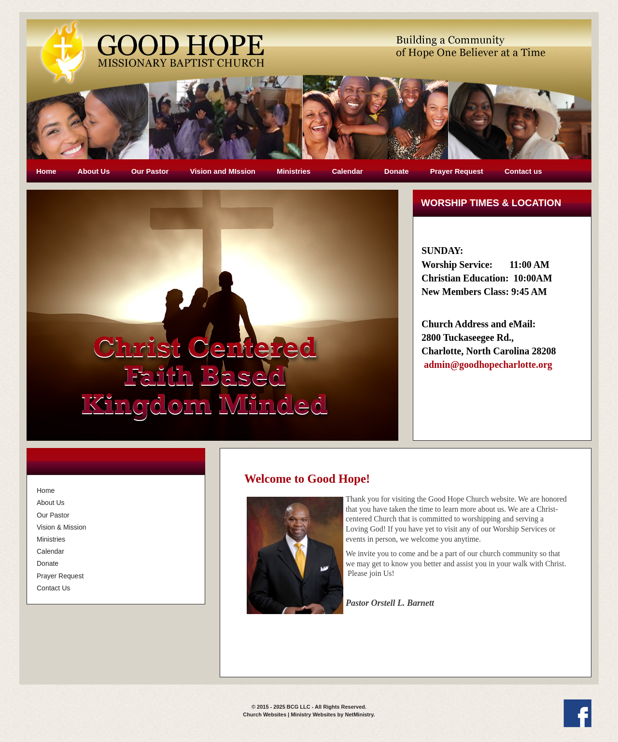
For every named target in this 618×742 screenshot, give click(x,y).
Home (46, 171)
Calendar (347, 171)
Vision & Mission (61, 527)
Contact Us (53, 588)
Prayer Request (456, 171)
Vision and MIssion (222, 171)
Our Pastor (150, 171)
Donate (396, 171)
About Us (94, 171)
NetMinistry (359, 714)
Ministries (293, 171)
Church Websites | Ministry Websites (290, 714)
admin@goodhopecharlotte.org (488, 364)
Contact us (523, 171)
